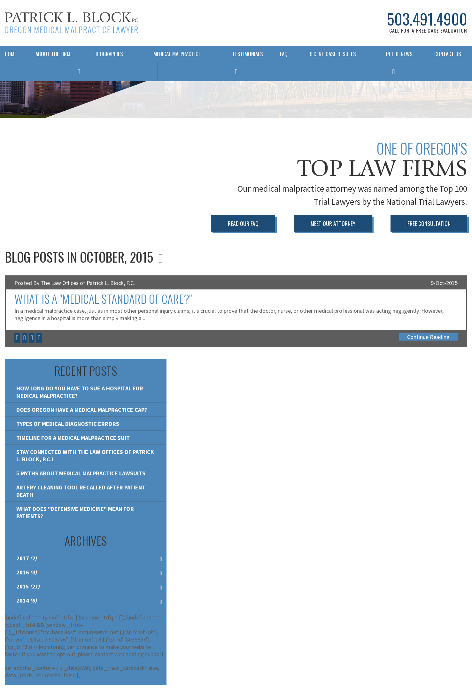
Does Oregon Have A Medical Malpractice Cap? (81, 409)
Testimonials (247, 54)
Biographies (109, 54)
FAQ (282, 54)
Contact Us (447, 54)
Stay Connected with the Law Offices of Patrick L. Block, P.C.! (85, 455)
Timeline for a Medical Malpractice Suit (73, 438)
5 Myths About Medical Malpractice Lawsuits (80, 473)
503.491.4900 (427, 19)
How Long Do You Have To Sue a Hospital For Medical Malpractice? (79, 392)
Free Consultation (429, 223)
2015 (28, 586)
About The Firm (52, 54)
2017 (26, 558)
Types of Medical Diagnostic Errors (67, 423)
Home (11, 54)
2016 (26, 572)
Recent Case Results (332, 54)
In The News (399, 54)
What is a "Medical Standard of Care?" (103, 298)
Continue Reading (428, 337)
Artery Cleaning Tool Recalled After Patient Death (80, 491)
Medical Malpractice (177, 54)
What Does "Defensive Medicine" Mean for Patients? (75, 512)
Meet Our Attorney (333, 223)
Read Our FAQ (243, 223)
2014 (26, 600)
